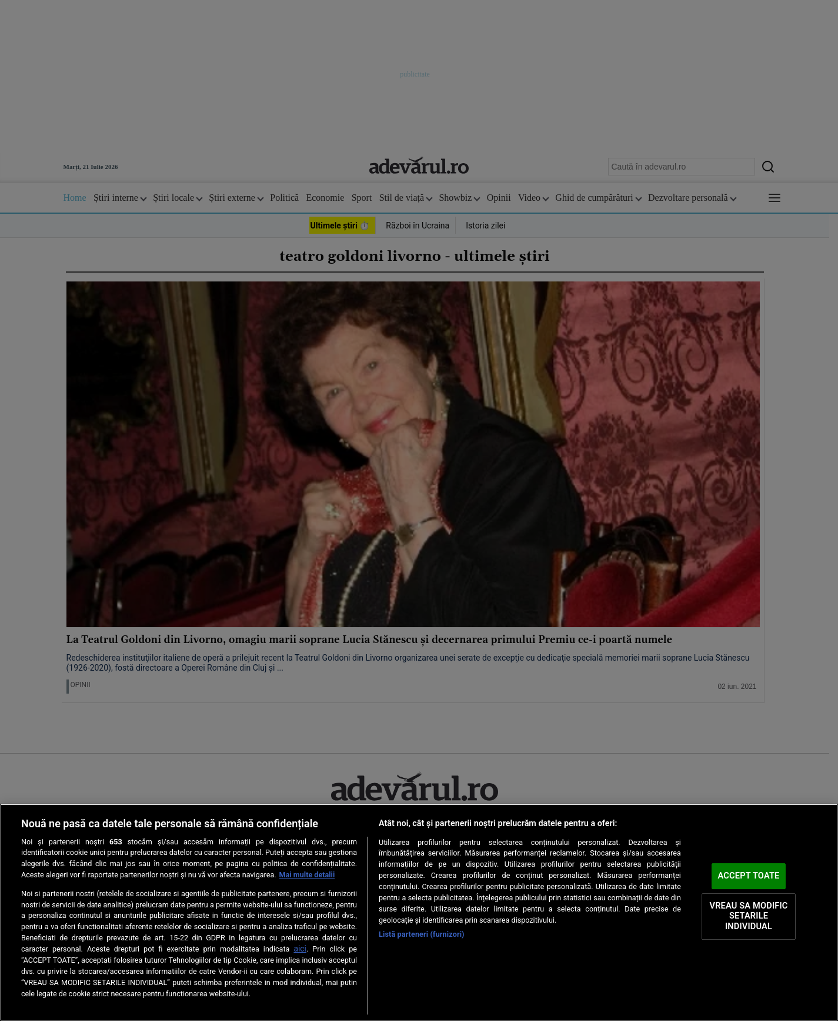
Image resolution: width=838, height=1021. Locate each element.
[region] (419, 912)
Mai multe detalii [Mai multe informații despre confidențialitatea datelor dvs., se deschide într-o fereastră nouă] (307, 874)
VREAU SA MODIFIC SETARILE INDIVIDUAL (748, 916)
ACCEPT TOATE (749, 875)
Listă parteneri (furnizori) (422, 934)
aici (299, 948)
